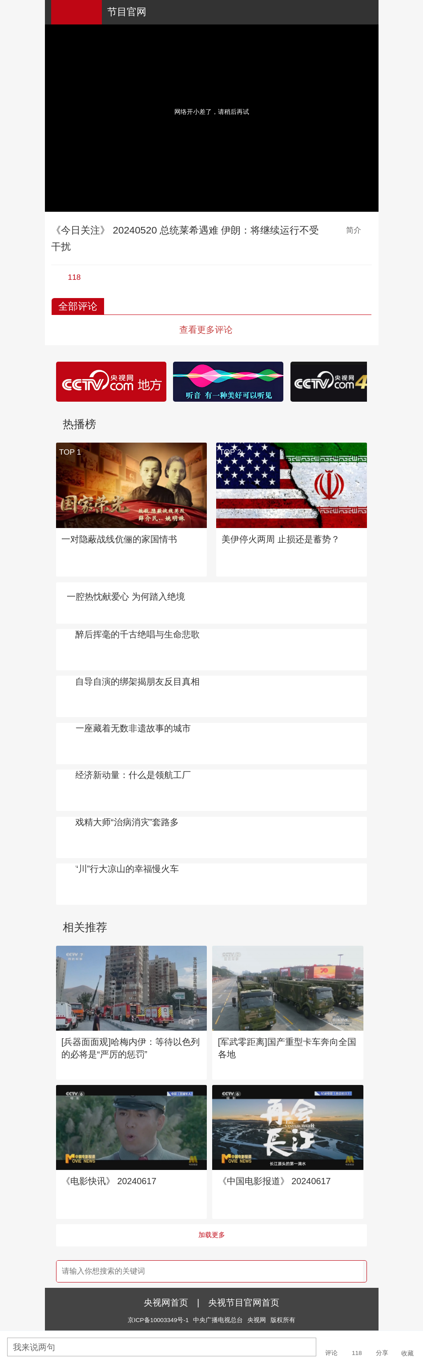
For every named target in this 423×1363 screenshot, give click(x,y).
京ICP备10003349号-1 (158, 1320)
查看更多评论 (206, 330)
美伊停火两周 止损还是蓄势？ (281, 539)
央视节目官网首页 (243, 1302)
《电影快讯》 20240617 (109, 1181)
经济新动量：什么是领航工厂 (133, 775)
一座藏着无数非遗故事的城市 (133, 728)
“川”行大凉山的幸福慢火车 (127, 869)
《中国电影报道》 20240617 (274, 1181)
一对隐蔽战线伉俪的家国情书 (119, 539)
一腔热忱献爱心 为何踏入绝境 (126, 596)
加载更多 (211, 1234)
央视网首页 (166, 1302)
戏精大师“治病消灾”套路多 (127, 822)
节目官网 (126, 11)
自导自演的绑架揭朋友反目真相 (137, 681)
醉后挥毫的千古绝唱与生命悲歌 (137, 634)
